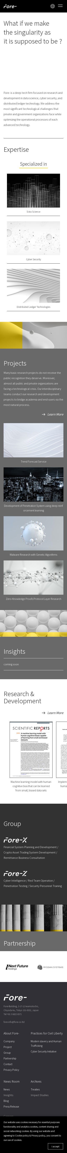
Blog (6, 1101)
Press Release (11, 1106)
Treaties (35, 1089)
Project (8, 1047)
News (7, 1089)
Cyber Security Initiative (43, 1051)
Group (7, 1052)
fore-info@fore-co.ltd (14, 1021)
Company (9, 1041)
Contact (8, 1064)
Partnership (10, 1058)
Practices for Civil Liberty (47, 1033)
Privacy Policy (11, 1070)
